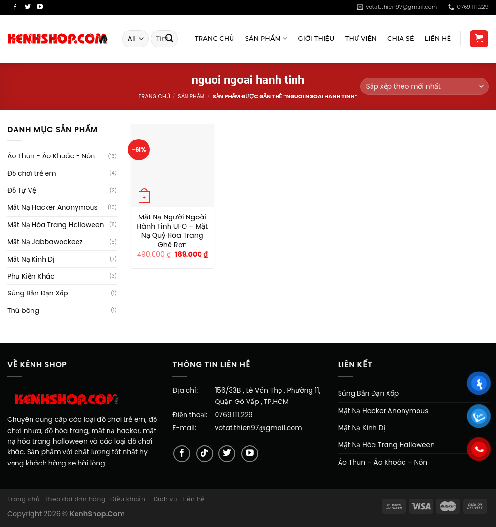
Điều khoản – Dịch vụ (144, 499)
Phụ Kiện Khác (31, 276)
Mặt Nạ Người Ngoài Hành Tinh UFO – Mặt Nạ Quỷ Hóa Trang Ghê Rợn (172, 231)
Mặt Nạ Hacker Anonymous (52, 207)
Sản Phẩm (266, 38)
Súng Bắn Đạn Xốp (37, 293)
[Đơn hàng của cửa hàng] (424, 86)
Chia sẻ (401, 38)
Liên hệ (193, 499)
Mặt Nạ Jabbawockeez (45, 242)
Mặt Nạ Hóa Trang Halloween (55, 225)
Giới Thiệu (316, 38)
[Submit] (169, 38)
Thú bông (23, 310)
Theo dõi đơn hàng (75, 499)
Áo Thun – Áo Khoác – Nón (383, 462)
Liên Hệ (438, 38)
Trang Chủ (214, 38)
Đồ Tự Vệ (21, 190)
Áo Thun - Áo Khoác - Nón (51, 156)
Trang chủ (154, 96)
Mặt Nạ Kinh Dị (31, 259)
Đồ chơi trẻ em (31, 173)
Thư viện (361, 38)
